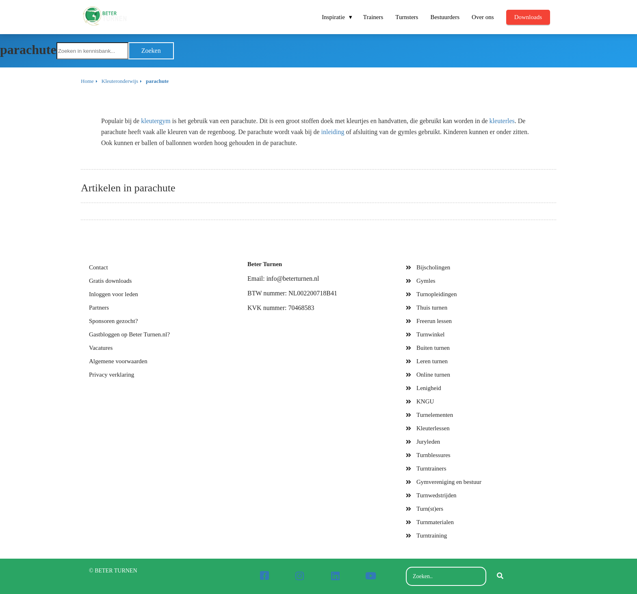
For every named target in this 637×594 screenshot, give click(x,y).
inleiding (332, 131)
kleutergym (156, 120)
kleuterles (502, 120)
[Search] (500, 576)
